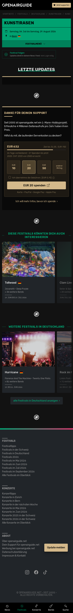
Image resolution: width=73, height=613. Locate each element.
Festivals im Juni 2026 (14, 464)
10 (13, 167)
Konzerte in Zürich (12, 497)
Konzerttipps (9, 493)
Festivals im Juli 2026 (14, 468)
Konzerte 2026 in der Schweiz (18, 519)
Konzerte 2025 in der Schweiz (18, 515)
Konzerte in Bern (11, 500)
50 (44, 167)
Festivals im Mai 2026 (14, 460)
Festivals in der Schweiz (15, 449)
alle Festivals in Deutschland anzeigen (35, 400)
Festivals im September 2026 (18, 471)
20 (28, 167)
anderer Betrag (59, 167)
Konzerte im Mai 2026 (14, 508)
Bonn (14, 36)
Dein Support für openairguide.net (20, 544)
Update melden (56, 547)
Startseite (8, 14)
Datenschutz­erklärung (14, 552)
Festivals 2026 (10, 457)
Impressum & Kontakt (14, 555)
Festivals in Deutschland (15, 453)
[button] (36, 43)
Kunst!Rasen (55, 14)
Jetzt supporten (61, 5)
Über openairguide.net (14, 541)
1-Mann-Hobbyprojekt (54, 122)
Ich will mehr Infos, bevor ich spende (36, 201)
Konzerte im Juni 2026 (14, 511)
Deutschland (38, 14)
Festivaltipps (9, 446)
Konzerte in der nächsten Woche (20, 504)
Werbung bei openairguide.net (18, 548)
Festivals (22, 14)
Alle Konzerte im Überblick (16, 522)
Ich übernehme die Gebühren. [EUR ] (32, 177)
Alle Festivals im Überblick (16, 475)
